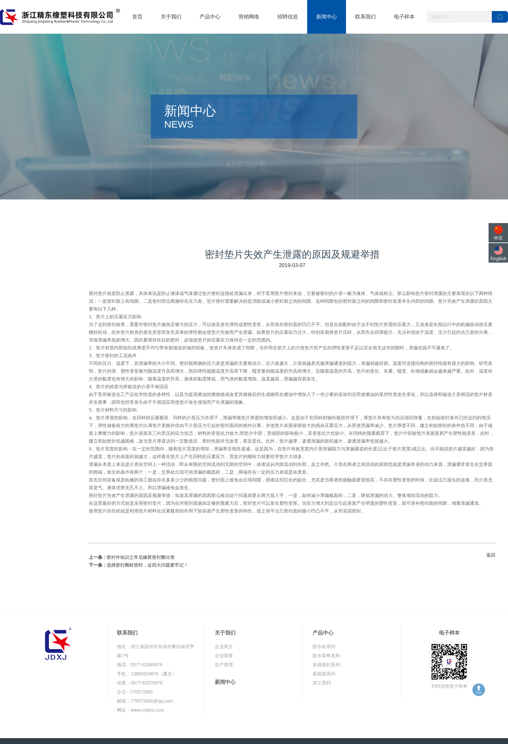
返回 (490, 532)
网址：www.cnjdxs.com (140, 687)
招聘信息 (287, 16)
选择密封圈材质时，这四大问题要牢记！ (147, 543)
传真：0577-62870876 (139, 660)
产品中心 (210, 16)
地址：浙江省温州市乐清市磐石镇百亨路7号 (155, 629)
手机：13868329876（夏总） (147, 651)
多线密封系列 (326, 642)
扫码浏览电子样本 (449, 663)
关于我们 (171, 16)
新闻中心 (326, 16)
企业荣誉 (224, 633)
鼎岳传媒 (460, 729)
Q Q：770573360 (135, 669)
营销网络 (248, 16)
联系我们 (365, 16)
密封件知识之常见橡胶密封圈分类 (141, 535)
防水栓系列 (324, 624)
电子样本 (404, 16)
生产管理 (224, 642)
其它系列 (322, 660)
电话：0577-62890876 (139, 642)
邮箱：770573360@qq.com (145, 678)
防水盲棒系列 (326, 633)
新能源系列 (324, 651)
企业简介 (224, 624)
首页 (137, 16)
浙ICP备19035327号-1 (191, 729)
